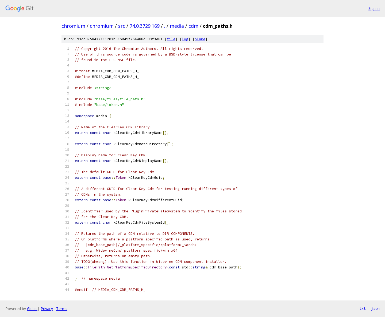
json (375, 308)
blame (200, 39)
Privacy (47, 308)
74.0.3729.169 (145, 26)
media (177, 26)
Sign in (374, 8)
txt (362, 308)
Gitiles (32, 308)
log (185, 39)
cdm (193, 26)
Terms (61, 308)
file (171, 39)
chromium (73, 26)
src (121, 26)
